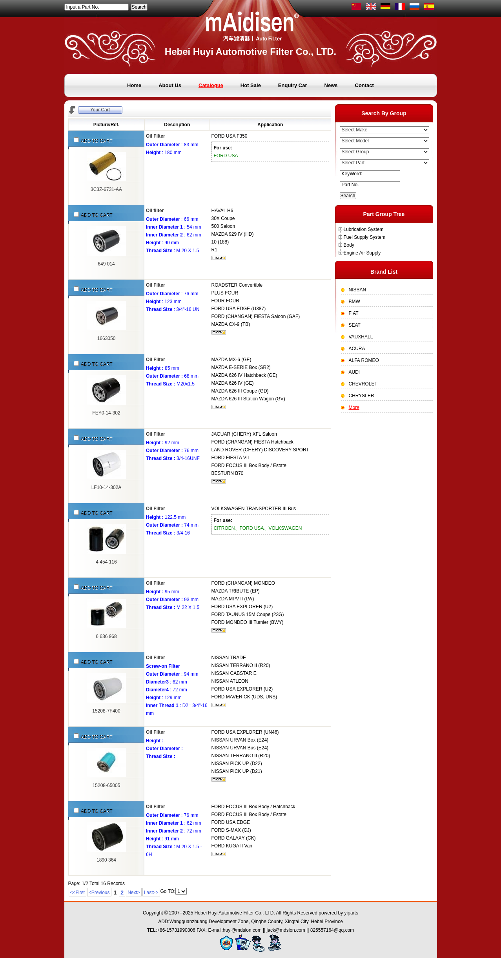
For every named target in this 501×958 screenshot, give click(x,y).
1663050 (106, 338)
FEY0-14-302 (106, 413)
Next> (134, 892)
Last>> (151, 892)
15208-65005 (106, 785)
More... (218, 258)
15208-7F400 (106, 711)
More (354, 407)
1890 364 (106, 860)
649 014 (106, 264)
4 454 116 (106, 562)
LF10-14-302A (106, 487)
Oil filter (155, 210)
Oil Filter (155, 136)
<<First (77, 892)
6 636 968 (106, 636)
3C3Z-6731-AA (106, 189)
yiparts (351, 913)
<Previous (99, 892)
